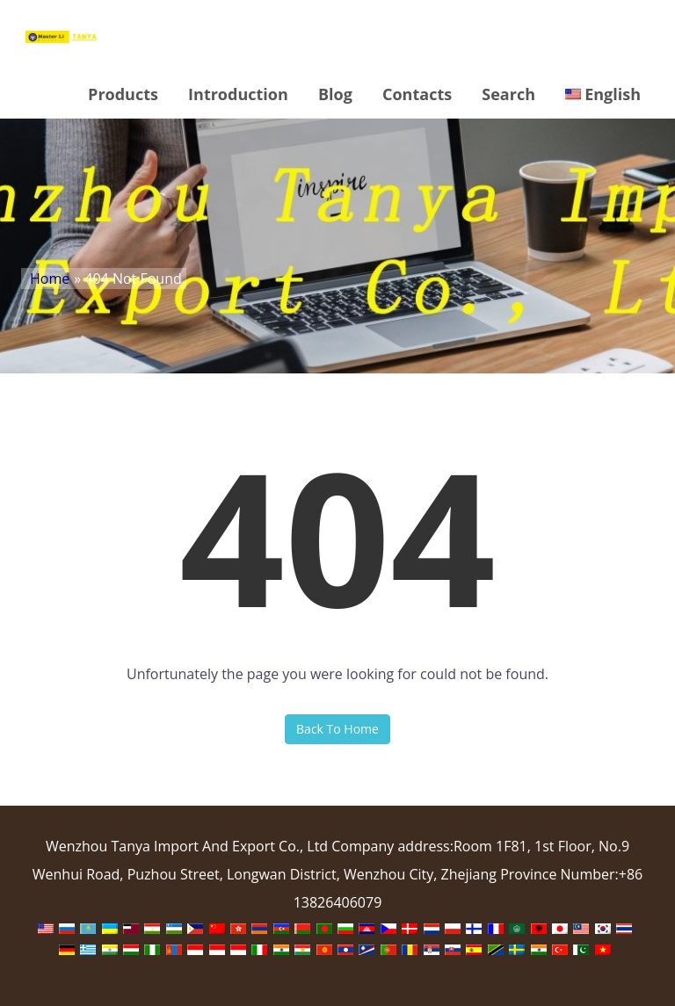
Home (49, 278)
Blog (335, 94)
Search (508, 94)
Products (123, 94)
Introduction (238, 94)
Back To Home (337, 728)
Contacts (417, 94)
